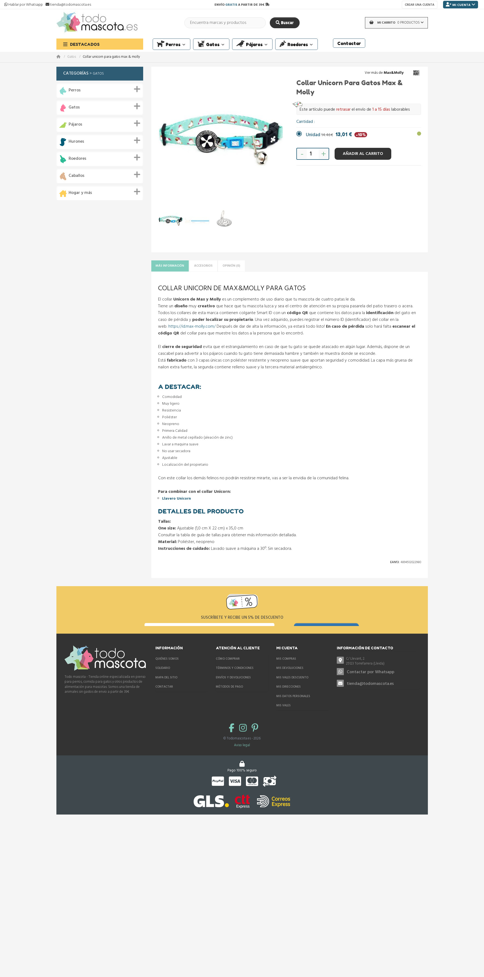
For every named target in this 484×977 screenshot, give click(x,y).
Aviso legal (242, 755)
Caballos (76, 176)
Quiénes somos (167, 668)
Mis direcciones (288, 696)
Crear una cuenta (419, 5)
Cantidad (305, 121)
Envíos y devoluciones (233, 687)
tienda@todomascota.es (370, 693)
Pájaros (75, 125)
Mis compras (286, 668)
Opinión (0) (253, 267)
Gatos (71, 57)
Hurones (76, 142)
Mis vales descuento (292, 687)
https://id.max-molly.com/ (192, 328)
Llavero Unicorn (176, 500)
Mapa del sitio (166, 687)
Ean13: (395, 564)
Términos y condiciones (235, 678)
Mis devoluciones (289, 678)
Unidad (336, 135)
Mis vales (283, 715)
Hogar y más (80, 193)
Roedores (77, 159)
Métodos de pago (229, 696)
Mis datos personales (293, 706)
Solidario (162, 678)
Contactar (164, 696)
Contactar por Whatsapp (370, 682)
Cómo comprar (228, 668)
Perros (75, 90)
